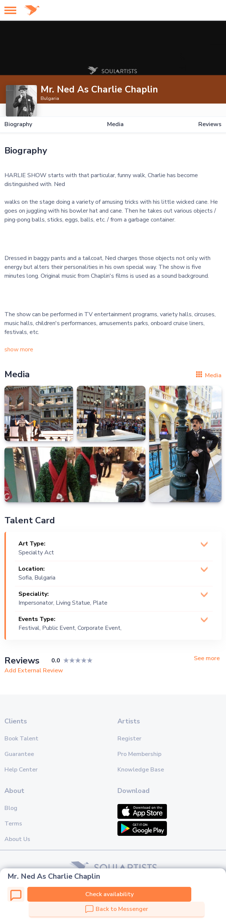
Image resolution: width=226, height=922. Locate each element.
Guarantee (19, 754)
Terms (13, 823)
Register (129, 738)
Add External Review (33, 670)
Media (115, 124)
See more (207, 658)
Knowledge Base (140, 769)
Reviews (210, 124)
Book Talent (21, 738)
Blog (10, 808)
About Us (17, 839)
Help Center (21, 769)
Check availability (109, 894)
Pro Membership (139, 754)
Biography (18, 124)
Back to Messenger (116, 909)
